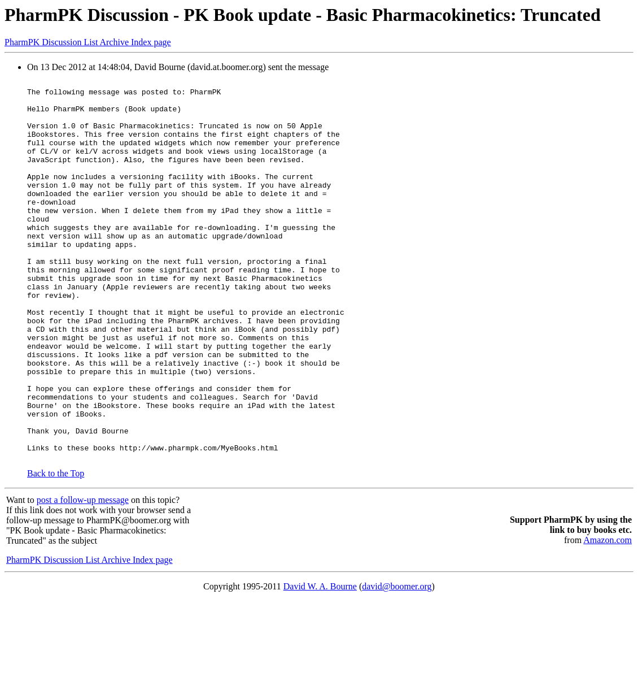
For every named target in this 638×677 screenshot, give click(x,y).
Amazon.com (607, 616)
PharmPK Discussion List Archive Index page (88, 42)
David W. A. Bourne (320, 662)
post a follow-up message (83, 576)
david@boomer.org (396, 662)
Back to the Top (55, 549)
